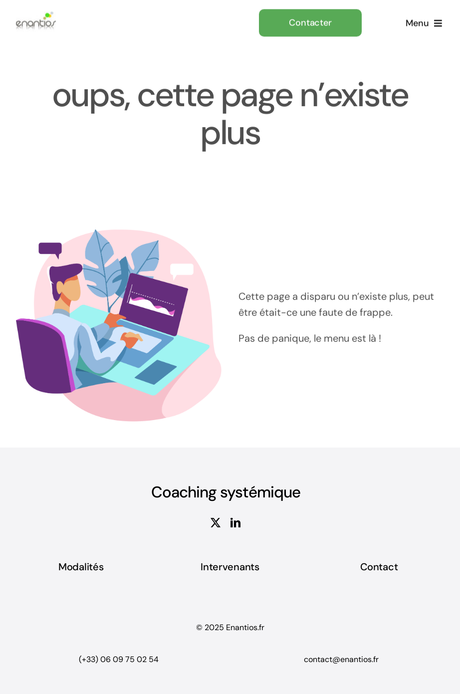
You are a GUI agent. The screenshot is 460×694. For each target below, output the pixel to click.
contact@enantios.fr (341, 659)
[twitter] (216, 523)
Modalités (80, 566)
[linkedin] (235, 523)
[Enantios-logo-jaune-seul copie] (36, 15)
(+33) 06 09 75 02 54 (119, 659)
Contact (379, 566)
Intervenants (230, 566)
